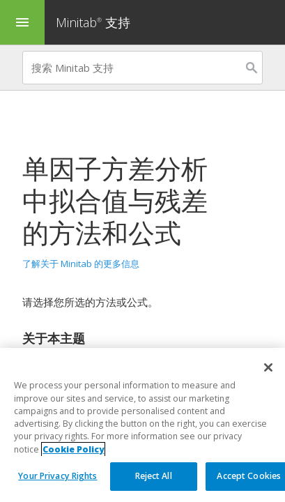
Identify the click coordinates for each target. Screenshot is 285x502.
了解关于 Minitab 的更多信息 (80, 263)
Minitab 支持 (93, 22)
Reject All (153, 476)
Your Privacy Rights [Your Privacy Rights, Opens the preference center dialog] (57, 476)
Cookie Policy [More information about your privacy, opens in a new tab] (73, 449)
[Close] (268, 367)
